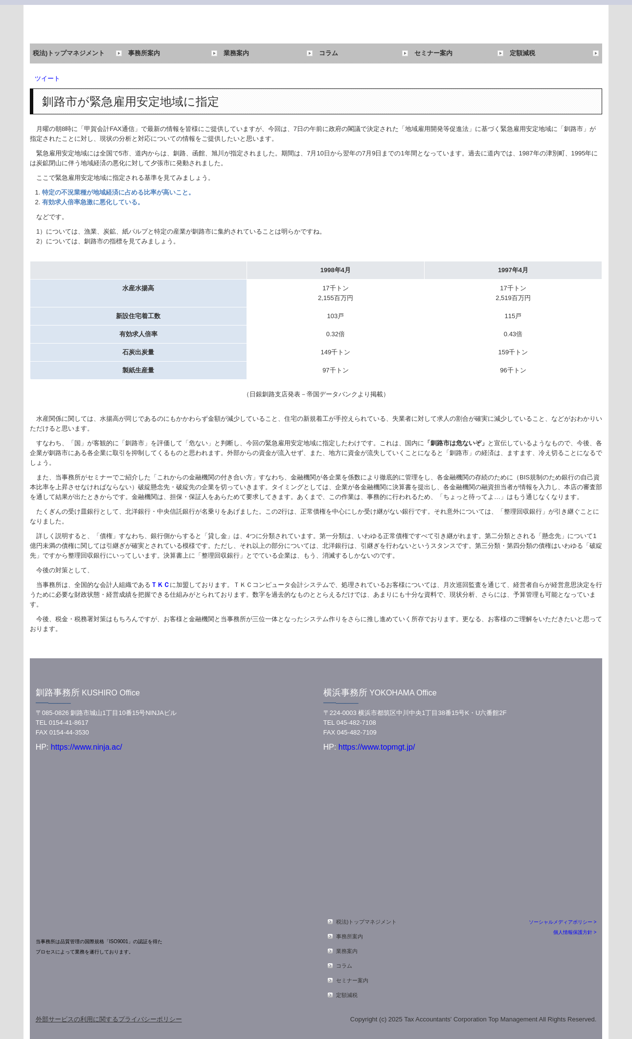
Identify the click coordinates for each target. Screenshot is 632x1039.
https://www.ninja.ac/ (85, 747)
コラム (328, 53)
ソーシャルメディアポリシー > (563, 922)
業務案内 (236, 53)
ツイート (47, 78)
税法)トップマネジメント (69, 53)
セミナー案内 (433, 53)
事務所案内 (144, 53)
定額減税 (522, 53)
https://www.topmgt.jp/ (377, 747)
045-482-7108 (356, 722)
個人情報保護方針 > (575, 932)
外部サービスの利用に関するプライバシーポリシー (109, 1019)
